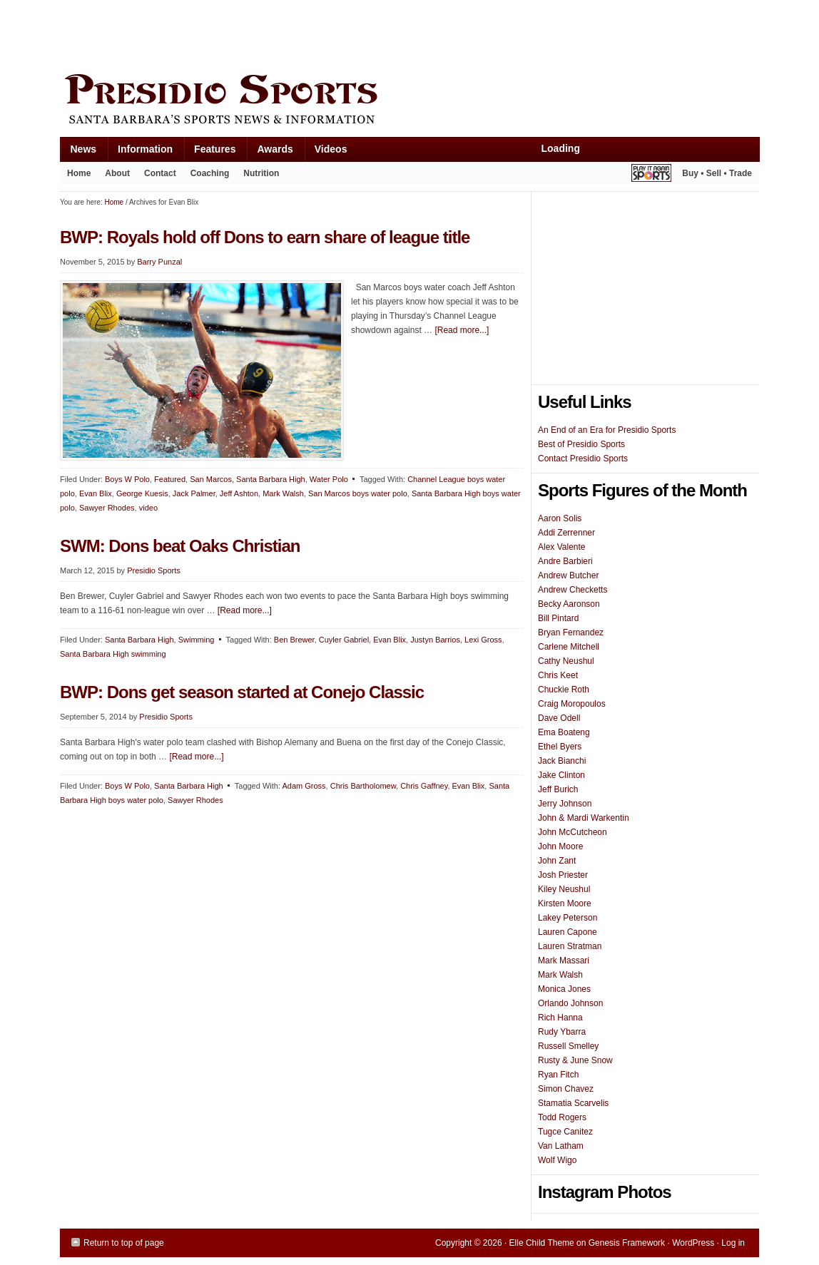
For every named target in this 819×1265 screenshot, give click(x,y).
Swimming (196, 639)
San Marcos (211, 479)
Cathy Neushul (566, 661)
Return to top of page (123, 1243)
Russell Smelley (568, 1046)
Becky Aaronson (569, 604)
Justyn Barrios (435, 639)
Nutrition (261, 173)
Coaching (210, 173)
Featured (169, 479)
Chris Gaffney (423, 786)
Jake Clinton (561, 775)
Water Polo (329, 479)
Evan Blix (95, 493)
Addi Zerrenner (566, 533)
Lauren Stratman (569, 946)
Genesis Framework (627, 1243)
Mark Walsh (283, 493)
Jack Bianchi (562, 761)
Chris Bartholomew (363, 786)
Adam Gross (303, 786)
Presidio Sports (409, 101)
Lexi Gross (483, 639)
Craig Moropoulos (572, 704)
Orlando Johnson (570, 1003)
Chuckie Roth (563, 690)
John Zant (557, 861)
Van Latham (561, 1146)
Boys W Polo (127, 479)
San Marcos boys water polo (357, 493)
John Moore (560, 846)
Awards (269, 152)
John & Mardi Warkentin (583, 818)
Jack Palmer (194, 493)
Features (209, 152)
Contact (160, 173)
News (78, 152)
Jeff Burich (558, 789)
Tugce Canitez (565, 1132)
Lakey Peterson (567, 918)
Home (79, 173)
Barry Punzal (159, 261)
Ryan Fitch (558, 1075)
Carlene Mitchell (568, 647)
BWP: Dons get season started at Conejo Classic (242, 692)
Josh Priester (563, 875)
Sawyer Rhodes (107, 507)
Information (140, 152)
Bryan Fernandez (571, 632)
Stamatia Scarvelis (573, 1103)
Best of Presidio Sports (581, 444)
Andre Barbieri (565, 561)
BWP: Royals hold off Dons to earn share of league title (264, 237)
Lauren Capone (567, 932)
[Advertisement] (319, 33)
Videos (331, 149)
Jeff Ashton (239, 493)
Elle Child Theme (541, 1243)
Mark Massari (563, 961)
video (148, 507)
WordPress (693, 1243)
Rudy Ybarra (562, 1032)
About (114, 176)
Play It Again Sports (651, 175)
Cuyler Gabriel (344, 639)
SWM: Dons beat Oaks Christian (180, 545)
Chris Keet (558, 675)
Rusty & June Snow (575, 1060)
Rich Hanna (560, 1018)
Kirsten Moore (564, 903)
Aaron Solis (559, 518)
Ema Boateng (564, 732)
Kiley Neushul (564, 889)
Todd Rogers (562, 1117)
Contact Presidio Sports (583, 459)
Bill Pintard (558, 618)
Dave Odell (559, 718)
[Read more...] (461, 330)
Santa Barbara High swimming (113, 654)
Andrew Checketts (572, 590)
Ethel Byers (559, 747)
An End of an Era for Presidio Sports (607, 430)
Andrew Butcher (568, 575)
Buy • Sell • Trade (717, 173)
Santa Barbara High (270, 479)
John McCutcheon (572, 832)
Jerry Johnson (564, 804)
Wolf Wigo (557, 1160)
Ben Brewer (294, 639)
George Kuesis (142, 493)
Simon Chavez (566, 1089)
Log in (733, 1243)
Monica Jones (564, 989)
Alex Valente (562, 547)
